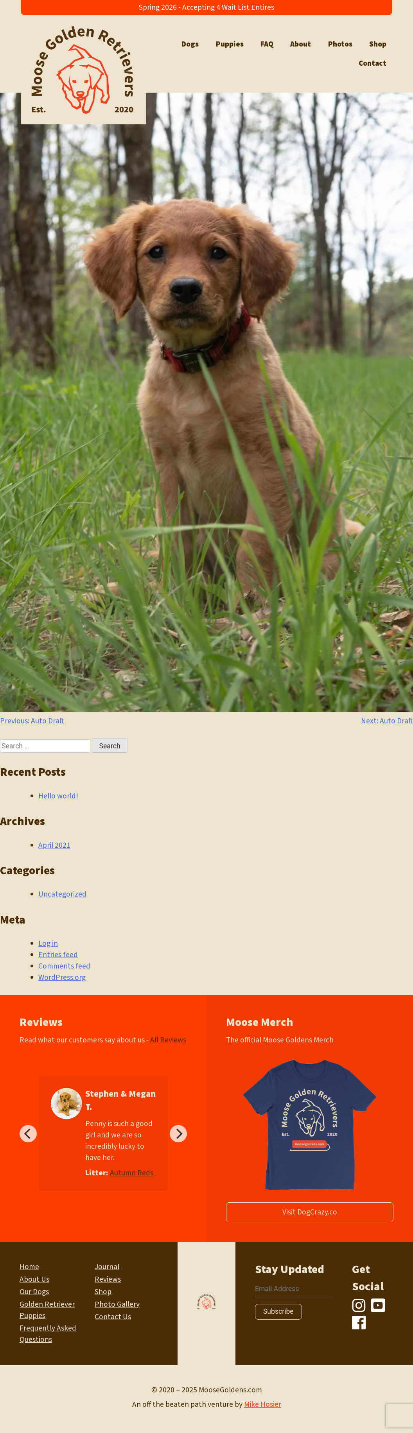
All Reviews (168, 1040)
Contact (372, 63)
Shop (377, 44)
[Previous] (28, 1133)
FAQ (266, 44)
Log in (48, 943)
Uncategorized (62, 894)
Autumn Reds (131, 1173)
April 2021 (54, 845)
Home (29, 1266)
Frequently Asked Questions (48, 1334)
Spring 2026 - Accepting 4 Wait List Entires (206, 7)
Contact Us (113, 1316)
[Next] (178, 1133)
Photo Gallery (117, 1304)
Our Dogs (34, 1291)
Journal (107, 1266)
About (300, 44)
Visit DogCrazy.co (309, 1212)
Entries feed (58, 954)
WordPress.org (62, 977)
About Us (34, 1279)
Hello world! (58, 796)
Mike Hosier (262, 1404)
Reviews (108, 1279)
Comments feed (64, 966)
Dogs (190, 44)
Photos (340, 44)
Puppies (230, 44)
